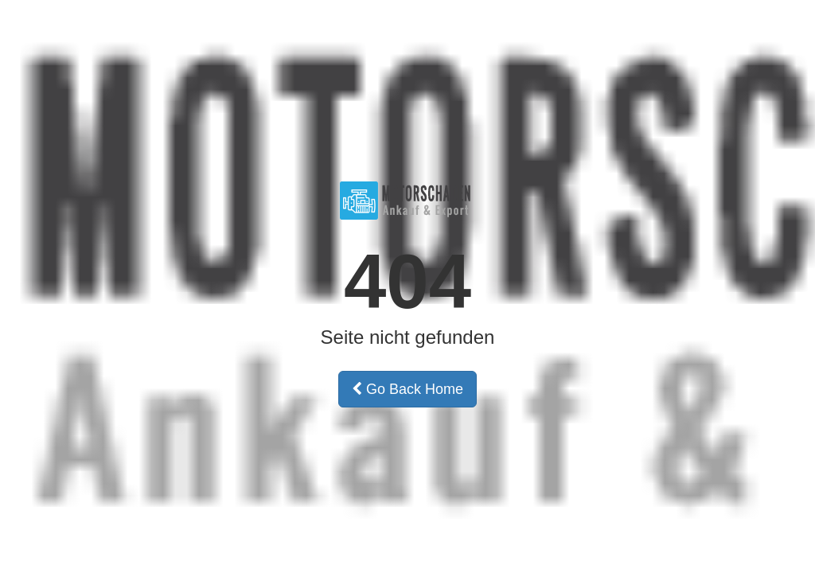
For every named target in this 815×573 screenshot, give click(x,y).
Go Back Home (407, 389)
